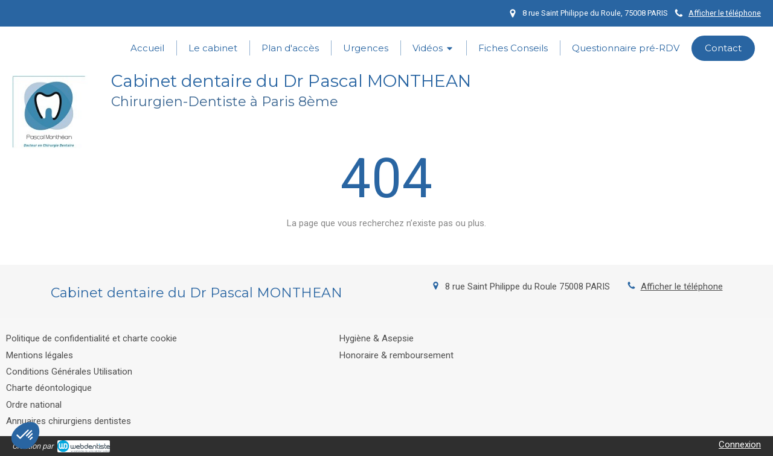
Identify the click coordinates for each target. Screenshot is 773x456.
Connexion (740, 444)
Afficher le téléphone (724, 12)
